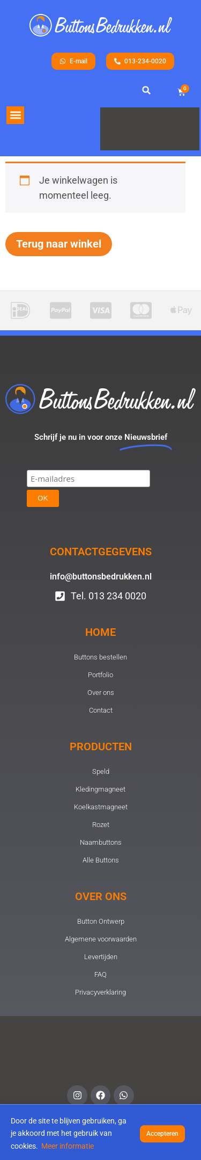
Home (100, 632)
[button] (15, 115)
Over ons (100, 896)
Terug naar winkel (58, 243)
